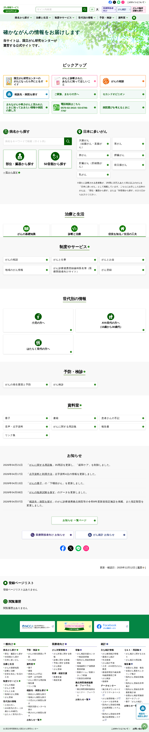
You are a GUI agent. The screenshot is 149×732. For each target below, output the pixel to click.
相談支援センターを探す (37, 708)
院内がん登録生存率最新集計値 (135, 690)
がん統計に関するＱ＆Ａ (136, 655)
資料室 (73, 405)
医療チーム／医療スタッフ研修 (86, 673)
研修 (77, 650)
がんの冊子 (35, 483)
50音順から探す (12, 657)
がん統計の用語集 (134, 660)
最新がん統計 (108, 657)
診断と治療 (10, 671)
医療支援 (58, 677)
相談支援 (58, 680)
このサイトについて (135, 2)
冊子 (30, 668)
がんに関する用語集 (40, 465)
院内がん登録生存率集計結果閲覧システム (111, 717)
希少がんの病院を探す (37, 714)
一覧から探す (10, 172)
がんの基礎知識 (12, 668)
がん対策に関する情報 (63, 655)
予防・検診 (73, 372)
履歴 (139, 567)
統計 (103, 644)
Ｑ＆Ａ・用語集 (131, 650)
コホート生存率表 (110, 701)
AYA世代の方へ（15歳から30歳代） (14, 709)
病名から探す (9, 650)
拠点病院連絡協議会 (86, 689)
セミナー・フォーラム (86, 693)
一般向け (8, 644)
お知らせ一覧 (33, 720)
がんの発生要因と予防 (37, 655)
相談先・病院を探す (40, 501)
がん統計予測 (108, 663)
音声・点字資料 (35, 677)
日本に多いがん (12, 660)
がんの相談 (10, 685)
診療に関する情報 (62, 660)
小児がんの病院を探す (37, 701)
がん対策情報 (58, 650)
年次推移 (106, 660)
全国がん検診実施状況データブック (135, 697)
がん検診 (32, 660)
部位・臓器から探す (14, 654)
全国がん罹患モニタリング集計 (135, 672)
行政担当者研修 (84, 678)
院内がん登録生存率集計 (135, 684)
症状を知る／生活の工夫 (14, 675)
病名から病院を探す (37, 694)
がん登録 (9, 697)
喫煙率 (105, 681)
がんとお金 (10, 691)
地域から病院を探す (37, 697)
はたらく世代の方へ (14, 714)
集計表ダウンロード (111, 689)
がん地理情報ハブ (110, 698)
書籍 (30, 671)
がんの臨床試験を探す (42, 492)
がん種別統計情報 (110, 654)
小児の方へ (10, 705)
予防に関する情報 (62, 663)
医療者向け (58, 644)
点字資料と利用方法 (40, 474)
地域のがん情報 (12, 694)
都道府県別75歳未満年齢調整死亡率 (111, 673)
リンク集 (32, 686)
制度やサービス (73, 247)
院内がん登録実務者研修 (86, 661)
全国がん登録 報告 (135, 668)
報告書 (31, 683)
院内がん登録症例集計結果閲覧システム (111, 706)
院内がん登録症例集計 (135, 678)
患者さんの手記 (35, 674)
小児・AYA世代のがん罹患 (112, 667)
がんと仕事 (10, 688)
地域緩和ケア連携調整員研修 (86, 667)
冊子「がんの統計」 (135, 701)
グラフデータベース (111, 692)
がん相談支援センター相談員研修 (86, 655)
